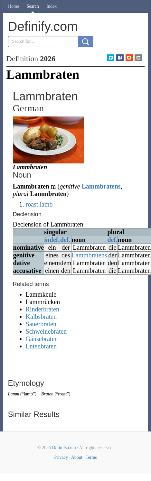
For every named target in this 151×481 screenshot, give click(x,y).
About (76, 457)
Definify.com (64, 447)
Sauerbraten (41, 324)
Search (33, 6)
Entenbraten (41, 346)
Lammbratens (100, 186)
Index (51, 6)
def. (65, 239)
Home (13, 6)
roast (32, 204)
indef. (52, 239)
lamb (46, 204)
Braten (47, 394)
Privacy (61, 457)
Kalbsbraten (41, 316)
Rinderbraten (42, 309)
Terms (91, 457)
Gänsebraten (42, 338)
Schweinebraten (46, 331)
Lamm (13, 394)
